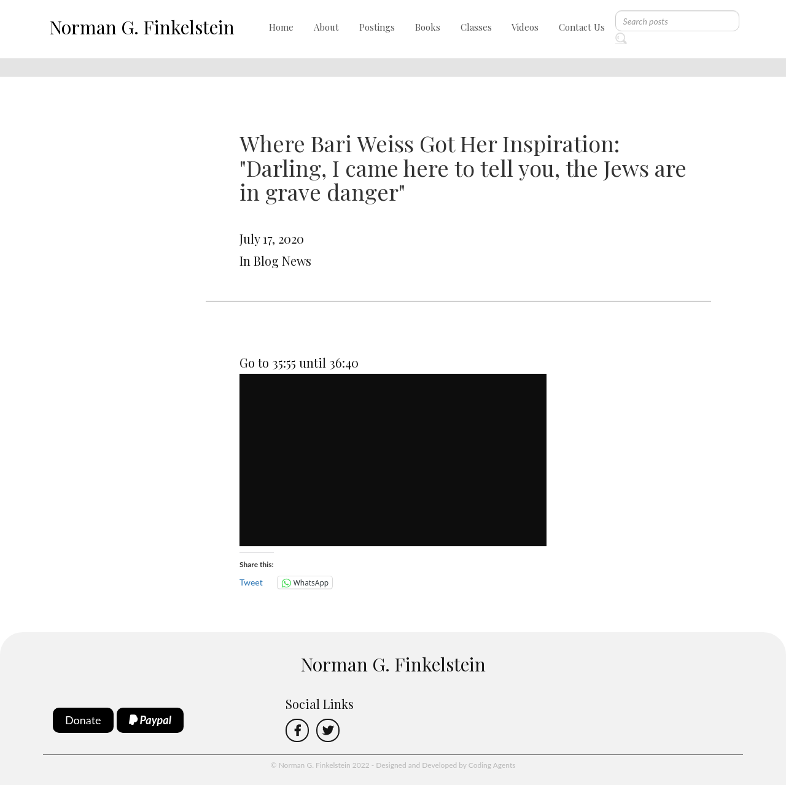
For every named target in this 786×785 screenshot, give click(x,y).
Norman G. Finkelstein (142, 27)
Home (281, 27)
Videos (525, 27)
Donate (83, 720)
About (326, 27)
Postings (377, 27)
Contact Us (582, 27)
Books (427, 27)
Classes (476, 27)
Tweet (251, 582)
